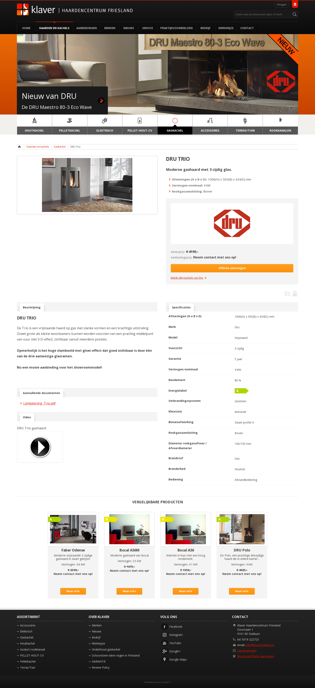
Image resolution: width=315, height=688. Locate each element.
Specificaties (181, 307)
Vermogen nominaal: (187, 185)
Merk (172, 327)
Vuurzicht (175, 348)
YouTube (175, 643)
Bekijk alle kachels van (187, 278)
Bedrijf (205, 28)
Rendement (177, 380)
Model (173, 337)
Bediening (176, 479)
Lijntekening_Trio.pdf (39, 403)
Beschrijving (32, 307)
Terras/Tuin (27, 667)
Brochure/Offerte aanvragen (255, 656)
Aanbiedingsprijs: (181, 257)
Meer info (73, 591)
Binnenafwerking (181, 422)
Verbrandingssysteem (185, 401)
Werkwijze (225, 28)
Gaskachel (59, 146)
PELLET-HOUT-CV (32, 655)
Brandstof (176, 458)
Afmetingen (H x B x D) (185, 316)
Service (147, 28)
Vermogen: (68, 564)
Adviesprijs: (178, 252)
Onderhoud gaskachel (106, 649)
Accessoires (28, 625)
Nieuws (128, 28)
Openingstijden (247, 651)
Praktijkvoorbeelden (176, 28)
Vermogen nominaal (183, 369)
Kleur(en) (175, 411)
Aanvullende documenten (41, 393)
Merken (109, 28)
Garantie (175, 359)
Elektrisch (26, 631)
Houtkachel (27, 643)
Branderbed (177, 469)
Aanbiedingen (86, 28)
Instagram (176, 635)
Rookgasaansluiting (183, 433)
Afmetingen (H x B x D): (189, 179)
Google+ (175, 651)
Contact (247, 28)
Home (26, 28)
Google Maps (178, 659)
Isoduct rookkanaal (32, 649)
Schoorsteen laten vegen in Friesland (116, 655)
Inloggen (282, 4)
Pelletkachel (28, 661)
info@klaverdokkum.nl (260, 645)
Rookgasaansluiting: (187, 191)
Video (27, 417)
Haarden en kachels (54, 28)
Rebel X (167, 682)
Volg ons (168, 617)
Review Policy (100, 667)
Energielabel (178, 390)
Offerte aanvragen (232, 268)
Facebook (175, 626)
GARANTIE (99, 661)
